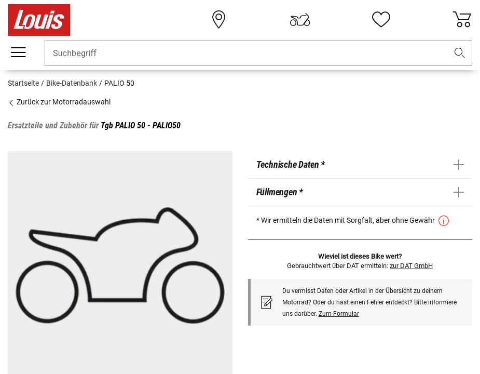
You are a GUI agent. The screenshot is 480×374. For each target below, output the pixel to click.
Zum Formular (339, 313)
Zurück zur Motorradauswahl (59, 102)
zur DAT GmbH (411, 266)
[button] (460, 53)
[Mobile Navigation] (18, 52)
